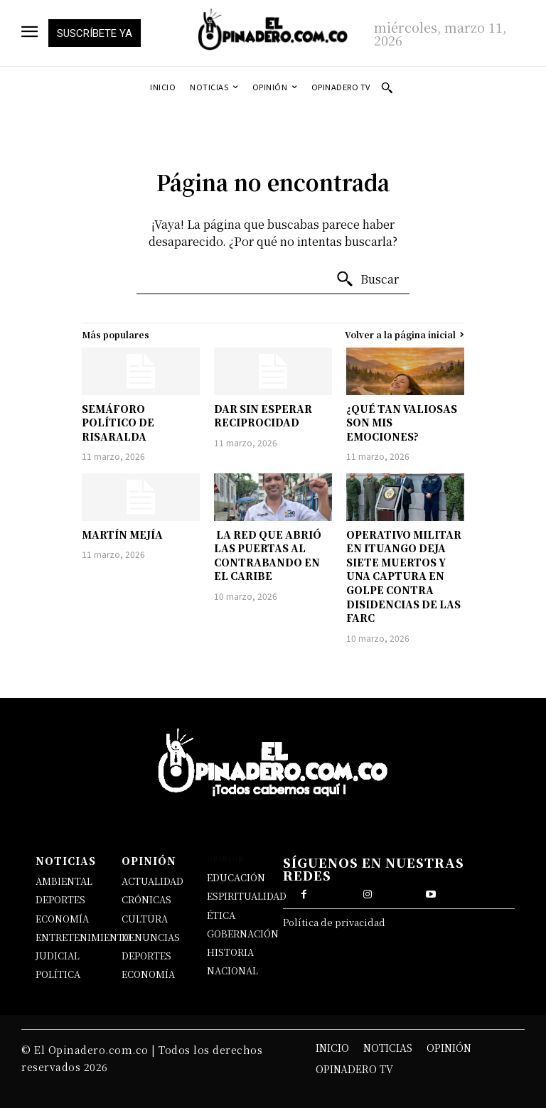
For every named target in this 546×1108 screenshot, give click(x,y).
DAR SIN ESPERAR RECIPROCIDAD (263, 416)
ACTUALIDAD (152, 881)
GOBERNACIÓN (243, 933)
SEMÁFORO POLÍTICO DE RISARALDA (118, 422)
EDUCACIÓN (236, 877)
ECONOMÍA (62, 918)
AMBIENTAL (64, 881)
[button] (387, 87)
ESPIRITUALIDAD (247, 896)
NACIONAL (232, 970)
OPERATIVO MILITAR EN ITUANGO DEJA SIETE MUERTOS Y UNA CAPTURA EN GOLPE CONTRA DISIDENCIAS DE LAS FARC (403, 576)
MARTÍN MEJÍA (122, 534)
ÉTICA (221, 915)
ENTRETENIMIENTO (83, 937)
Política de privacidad (334, 922)
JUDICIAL (58, 955)
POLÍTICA (58, 974)
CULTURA (145, 918)
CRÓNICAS (146, 899)
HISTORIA (230, 952)
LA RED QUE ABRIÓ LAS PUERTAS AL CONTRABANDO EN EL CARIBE (267, 555)
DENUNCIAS (151, 937)
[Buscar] (367, 279)
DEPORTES (60, 899)
